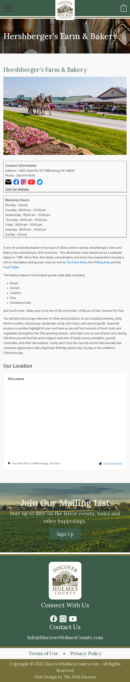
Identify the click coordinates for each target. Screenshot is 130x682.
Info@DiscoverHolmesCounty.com (65, 637)
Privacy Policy (86, 653)
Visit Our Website (17, 189)
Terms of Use (43, 653)
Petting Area (101, 262)
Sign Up (65, 534)
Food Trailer (11, 267)
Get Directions (110, 463)
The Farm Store (76, 262)
